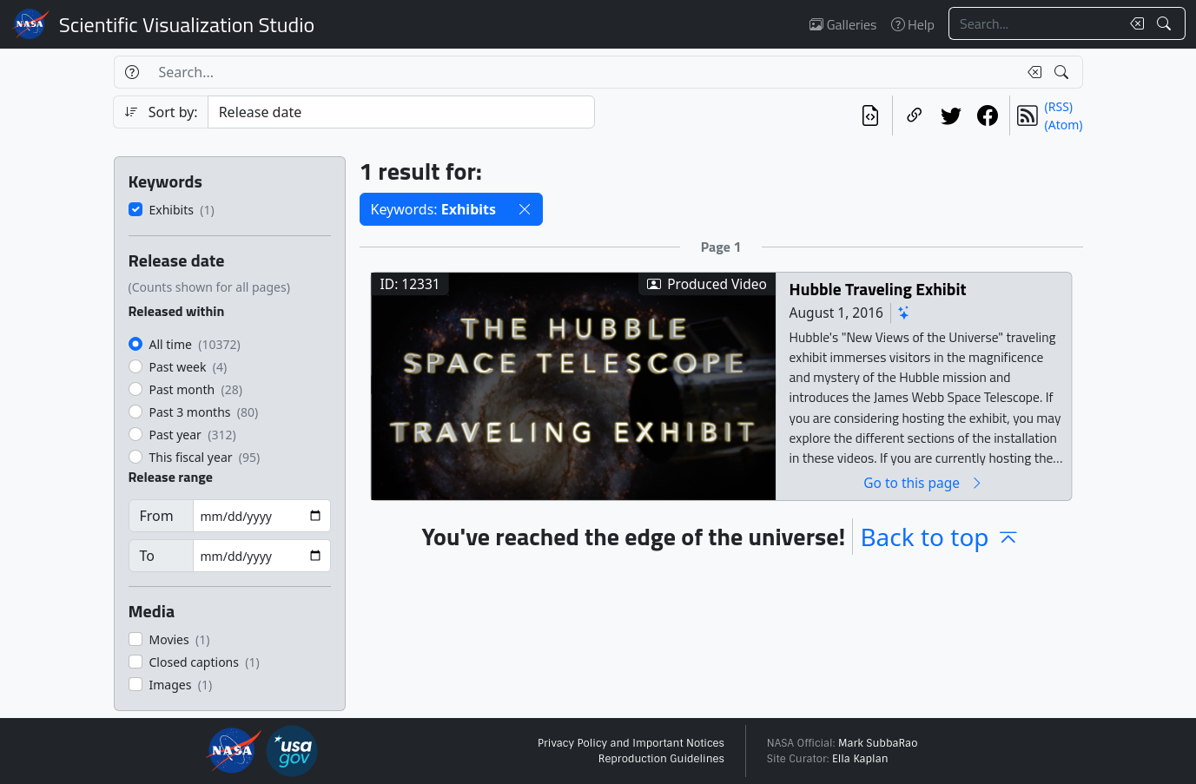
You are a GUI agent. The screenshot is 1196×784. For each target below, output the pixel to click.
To (147, 555)
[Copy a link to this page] (914, 115)
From (157, 515)
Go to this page (923, 482)
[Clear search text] (1133, 23)
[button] (524, 209)
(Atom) (1064, 124)
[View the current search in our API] (870, 115)
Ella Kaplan (860, 759)
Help (913, 24)
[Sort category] (401, 112)
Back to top (940, 536)
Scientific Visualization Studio (186, 24)
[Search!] (1166, 23)
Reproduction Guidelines (661, 759)
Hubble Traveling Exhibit (877, 289)
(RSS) (1059, 106)
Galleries (842, 24)
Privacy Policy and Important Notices (631, 743)
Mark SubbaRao (878, 743)
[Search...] (1034, 23)
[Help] (131, 72)
